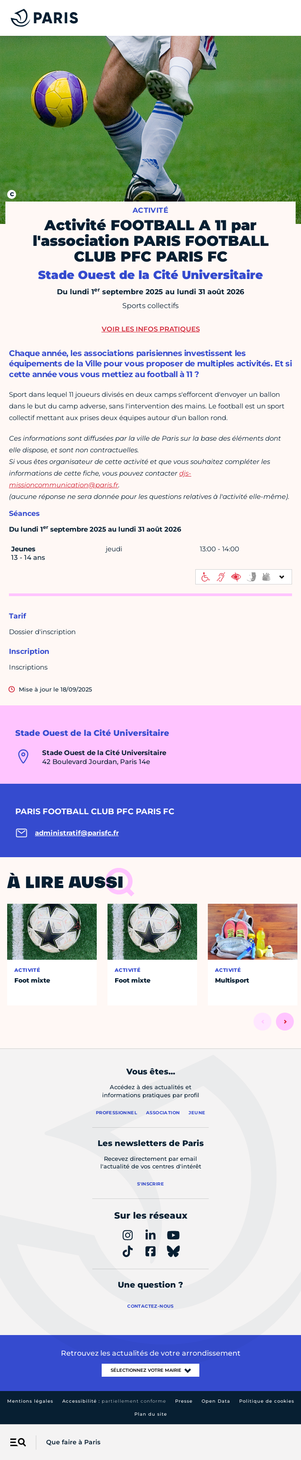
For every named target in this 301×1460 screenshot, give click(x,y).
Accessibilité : (114, 1401)
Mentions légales (30, 1401)
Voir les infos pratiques (151, 329)
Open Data (216, 1401)
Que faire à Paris (73, 1442)
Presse (184, 1401)
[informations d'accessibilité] (243, 576)
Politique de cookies (266, 1401)
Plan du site (150, 1414)
